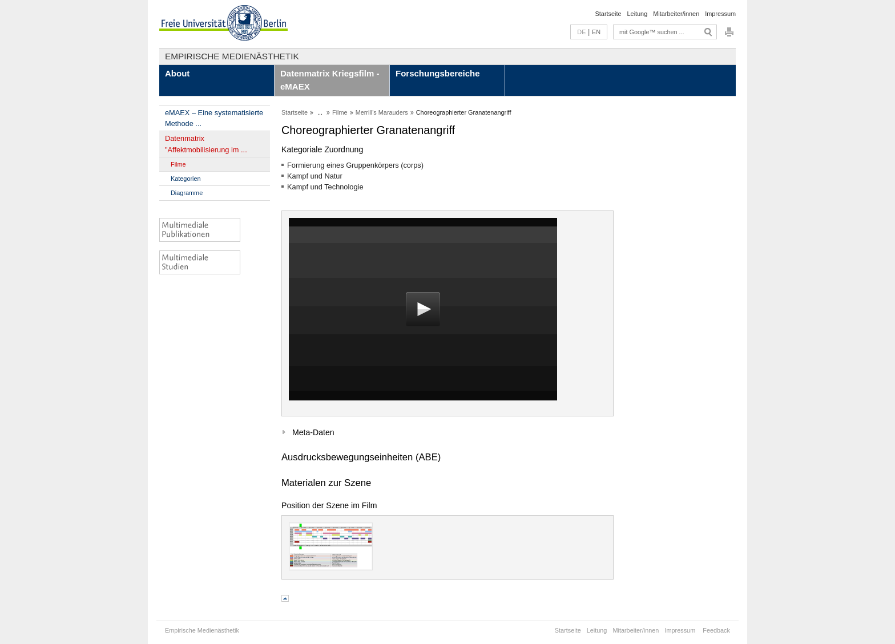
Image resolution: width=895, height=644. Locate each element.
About (177, 73)
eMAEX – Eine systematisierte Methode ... (214, 118)
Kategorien (186, 178)
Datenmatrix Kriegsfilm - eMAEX (329, 79)
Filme (178, 164)
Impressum (720, 13)
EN (596, 32)
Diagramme (187, 192)
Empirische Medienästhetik (232, 56)
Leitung (637, 13)
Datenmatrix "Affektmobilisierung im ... (206, 143)
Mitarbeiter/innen (676, 13)
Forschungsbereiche (438, 73)
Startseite (608, 13)
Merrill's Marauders (382, 112)
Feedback (716, 630)
